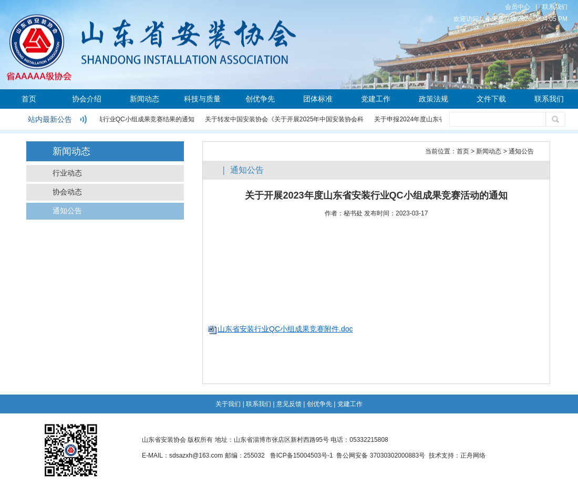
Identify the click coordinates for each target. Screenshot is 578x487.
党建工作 (375, 99)
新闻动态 (144, 99)
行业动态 (67, 173)
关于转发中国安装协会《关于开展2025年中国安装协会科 (285, 119)
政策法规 (433, 99)
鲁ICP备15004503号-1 (301, 455)
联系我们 (554, 7)
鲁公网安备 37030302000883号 (380, 455)
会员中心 (517, 7)
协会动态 (67, 192)
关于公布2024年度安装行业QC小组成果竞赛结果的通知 (117, 119)
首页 (29, 99)
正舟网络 (473, 455)
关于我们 (228, 404)
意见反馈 (289, 404)
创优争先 (260, 99)
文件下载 (491, 99)
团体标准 (318, 99)
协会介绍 (86, 99)
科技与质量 (202, 99)
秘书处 (353, 213)
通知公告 (67, 211)
